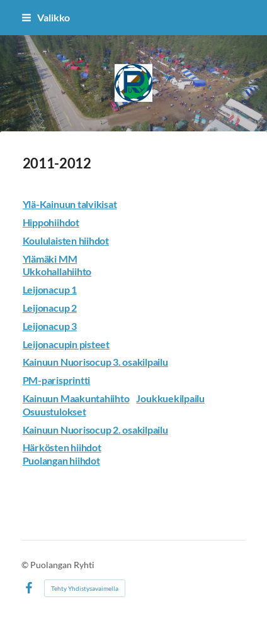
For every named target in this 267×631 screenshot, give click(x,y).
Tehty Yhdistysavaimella (84, 588)
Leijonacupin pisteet (66, 344)
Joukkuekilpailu (170, 398)
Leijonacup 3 (50, 326)
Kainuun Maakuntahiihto (76, 398)
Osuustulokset (54, 411)
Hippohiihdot (51, 222)
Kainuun (41, 362)
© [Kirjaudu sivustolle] (25, 564)
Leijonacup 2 (50, 308)
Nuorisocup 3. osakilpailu (113, 362)
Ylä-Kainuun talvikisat (70, 204)
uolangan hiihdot (63, 460)
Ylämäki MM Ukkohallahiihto (57, 265)
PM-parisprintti (56, 380)
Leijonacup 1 (50, 289)
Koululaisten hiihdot (66, 240)
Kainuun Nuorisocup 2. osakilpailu (95, 430)
